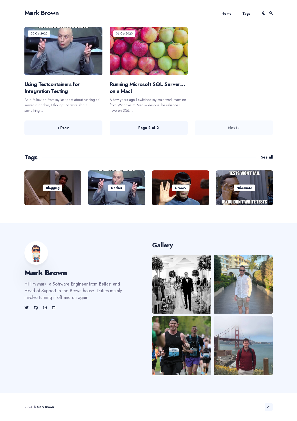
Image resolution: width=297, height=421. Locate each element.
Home (226, 13)
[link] (26, 308)
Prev (63, 128)
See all (267, 157)
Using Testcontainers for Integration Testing (52, 87)
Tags (246, 13)
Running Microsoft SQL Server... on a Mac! (147, 87)
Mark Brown (41, 12)
